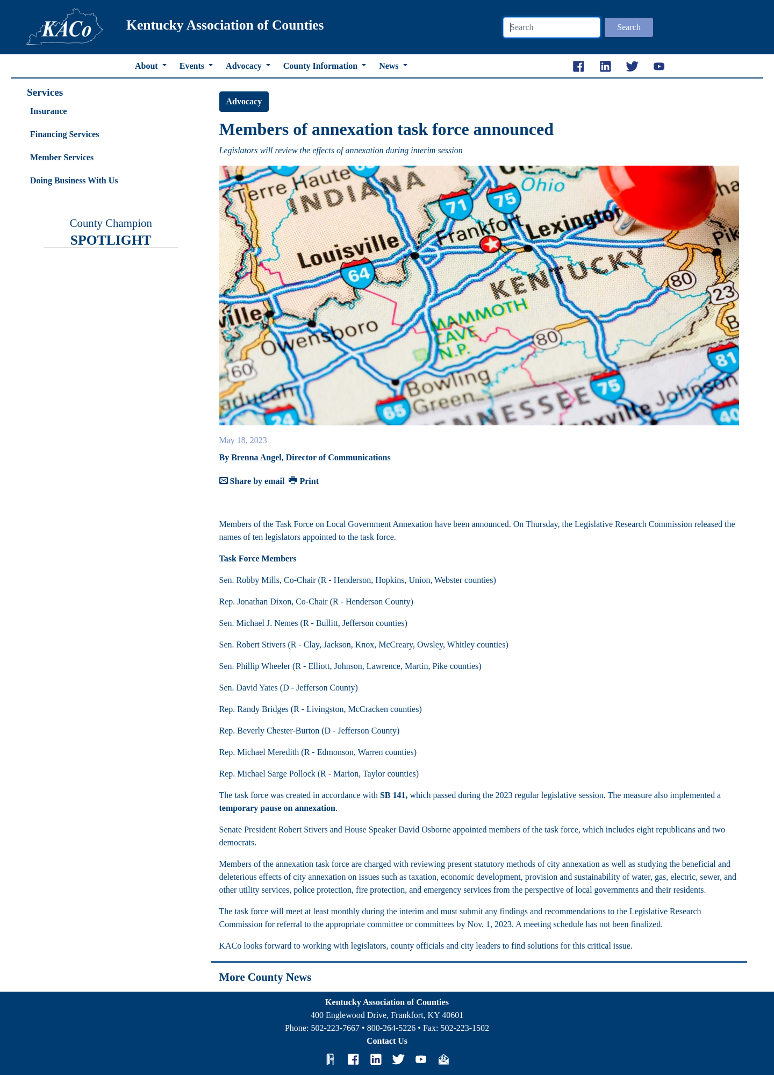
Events (193, 65)
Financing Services (64, 134)
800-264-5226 (391, 1028)
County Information (321, 65)
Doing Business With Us (74, 180)
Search (629, 27)
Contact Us (387, 1040)
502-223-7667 (335, 1028)
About (147, 65)
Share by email (252, 481)
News (389, 65)
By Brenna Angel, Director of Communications (305, 457)
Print (304, 481)
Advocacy (245, 65)
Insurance (48, 111)
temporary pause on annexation (277, 808)
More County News (265, 977)
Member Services (62, 157)
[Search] (551, 27)
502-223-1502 (464, 1028)
